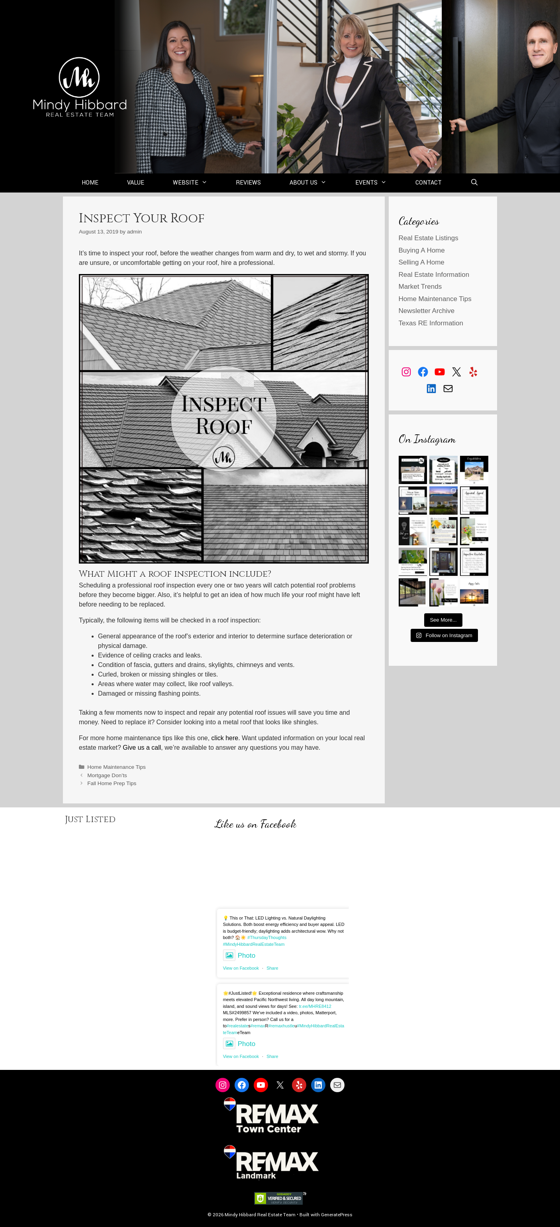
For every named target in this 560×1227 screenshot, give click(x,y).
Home (90, 183)
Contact (428, 183)
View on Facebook (241, 968)
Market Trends (420, 286)
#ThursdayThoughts (266, 937)
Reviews (248, 183)
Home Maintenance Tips (116, 767)
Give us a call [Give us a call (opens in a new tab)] (142, 747)
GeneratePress (336, 1214)
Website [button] (197, 183)
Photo (239, 955)
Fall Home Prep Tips (111, 783)
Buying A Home (422, 250)
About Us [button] (315, 183)
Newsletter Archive (427, 311)
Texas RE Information (431, 323)
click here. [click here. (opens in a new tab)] (225, 738)
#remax (258, 1025)
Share (272, 968)
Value (135, 183)
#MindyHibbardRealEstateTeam (254, 944)
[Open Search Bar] (474, 183)
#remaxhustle (281, 1025)
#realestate (237, 1025)
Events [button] (378, 183)
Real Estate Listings (428, 238)
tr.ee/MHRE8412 (315, 1006)
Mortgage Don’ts (107, 775)
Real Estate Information (434, 274)
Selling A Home (421, 262)
